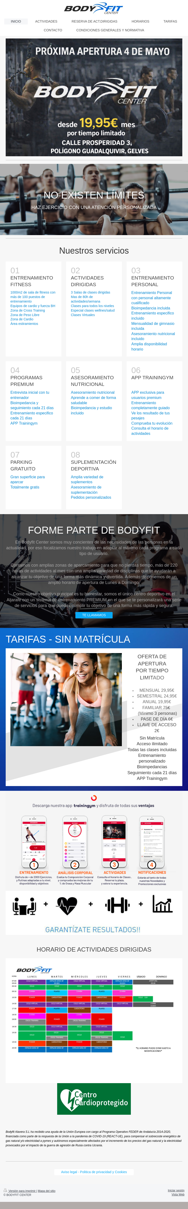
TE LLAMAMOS (94, 615)
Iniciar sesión (176, 1190)
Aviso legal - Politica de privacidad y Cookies (94, 1172)
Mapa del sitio (46, 1191)
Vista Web (178, 1194)
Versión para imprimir (20, 1191)
